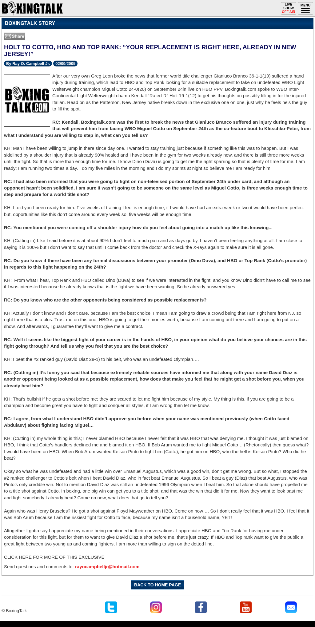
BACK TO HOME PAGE (157, 584)
